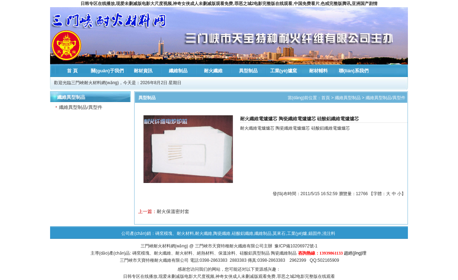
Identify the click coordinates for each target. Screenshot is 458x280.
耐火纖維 (213, 70)
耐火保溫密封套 (173, 211)
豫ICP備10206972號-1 (295, 245)
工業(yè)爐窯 (283, 70)
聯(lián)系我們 (354, 70)
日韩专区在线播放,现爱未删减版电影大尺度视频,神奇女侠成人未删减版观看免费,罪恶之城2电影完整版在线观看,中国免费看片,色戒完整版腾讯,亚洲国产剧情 (229, 3)
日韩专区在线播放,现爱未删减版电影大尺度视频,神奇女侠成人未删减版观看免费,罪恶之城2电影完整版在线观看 (229, 276)
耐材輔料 (318, 70)
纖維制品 (178, 70)
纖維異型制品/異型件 (80, 107)
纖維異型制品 (348, 97)
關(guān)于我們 (107, 70)
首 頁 (72, 70)
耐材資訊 (143, 70)
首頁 (325, 97)
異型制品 (248, 70)
